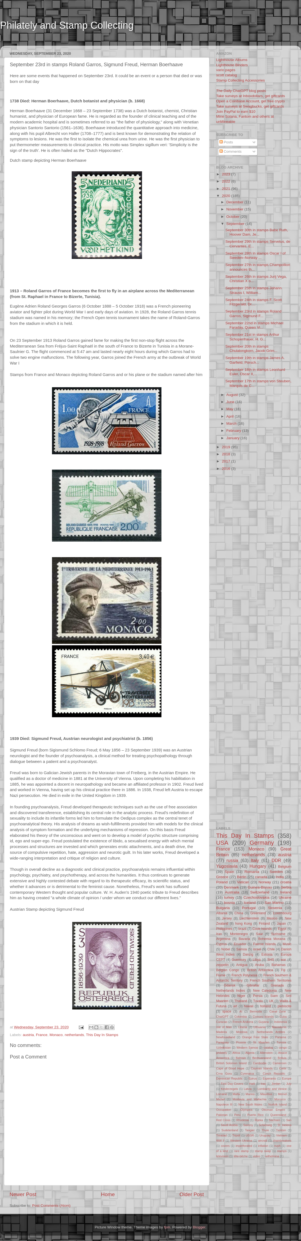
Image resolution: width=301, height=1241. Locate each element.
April (230, 416)
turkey (229, 897)
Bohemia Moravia (271, 939)
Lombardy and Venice (272, 1088)
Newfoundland (225, 1037)
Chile (271, 949)
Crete (282, 1068)
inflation (263, 1145)
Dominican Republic (229, 1078)
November (235, 209)
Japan (281, 923)
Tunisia (281, 1042)
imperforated (244, 1145)
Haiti (252, 1083)
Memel (282, 1094)
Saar (259, 934)
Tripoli (236, 1135)
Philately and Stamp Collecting (67, 25)
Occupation (223, 1109)
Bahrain (241, 1058)
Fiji (283, 970)
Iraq (263, 1083)
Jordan (275, 1083)
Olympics (246, 1109)
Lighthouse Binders (232, 65)
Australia (232, 892)
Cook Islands (262, 929)
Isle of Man (224, 1027)
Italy (255, 860)
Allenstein (266, 1052)
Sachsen (274, 1120)
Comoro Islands (263, 1016)
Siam (274, 996)
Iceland (250, 903)
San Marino (274, 903)
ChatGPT (222, 1016)
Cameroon (279, 1063)
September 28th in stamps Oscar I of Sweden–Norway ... (255, 255)
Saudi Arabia (229, 1125)
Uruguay (265, 1135)
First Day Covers (232, 1083)
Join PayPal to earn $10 (235, 111)
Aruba (259, 965)
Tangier (249, 1130)
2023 (226, 174)
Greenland (258, 913)
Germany (262, 842)
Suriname (278, 934)
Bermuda (256, 1011)
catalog (268, 1047)
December (235, 202)
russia (232, 860)
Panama (280, 1037)
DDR (276, 860)
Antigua (241, 965)
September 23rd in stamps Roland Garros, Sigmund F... (253, 313)
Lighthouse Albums (231, 60)
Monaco (56, 1035)
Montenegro (239, 934)
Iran (219, 934)
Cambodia (259, 1063)
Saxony (248, 1125)
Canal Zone (278, 1011)
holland (265, 1006)
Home (108, 1194)
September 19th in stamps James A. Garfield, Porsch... (255, 360)
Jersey (227, 918)
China (239, 913)
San (288, 1120)
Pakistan (221, 1114)
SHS (270, 960)
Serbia (286, 887)
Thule (265, 1130)
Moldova (241, 1032)
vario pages (225, 70)
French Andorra (243, 1021)
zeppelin (222, 965)
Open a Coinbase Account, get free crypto (250, 101)
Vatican (243, 882)
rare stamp (241, 1151)
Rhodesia (242, 1120)
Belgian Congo (227, 970)
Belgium (284, 866)
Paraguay (222, 1042)
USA (222, 842)
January (233, 438)
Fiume (220, 975)
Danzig (248, 954)
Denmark (231, 887)
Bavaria (244, 939)
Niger (241, 996)
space (226, 1011)
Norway (264, 882)
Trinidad (221, 1135)
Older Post (192, 1194)
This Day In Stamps (102, 1035)
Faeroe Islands (264, 944)
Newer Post (23, 1194)
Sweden (276, 872)
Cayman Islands (262, 1068)
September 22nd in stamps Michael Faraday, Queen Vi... (254, 325)
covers (225, 1145)
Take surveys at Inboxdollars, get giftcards (250, 96)
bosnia (229, 903)
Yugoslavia (227, 866)
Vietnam (281, 1135)
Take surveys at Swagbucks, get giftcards (250, 106)
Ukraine (285, 897)
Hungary (258, 866)
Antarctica (222, 1058)
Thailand (240, 1001)
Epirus (252, 1078)
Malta (236, 1094)
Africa (236, 1052)
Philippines (224, 929)
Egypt (282, 929)
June (230, 402)
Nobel (225, 949)
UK (271, 1001)
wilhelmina (272, 1156)
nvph (277, 1145)
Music (287, 944)
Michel (220, 1099)
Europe (286, 1078)
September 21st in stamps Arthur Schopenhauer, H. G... (252, 336)
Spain (229, 872)
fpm (167, 1227)
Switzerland (259, 892)
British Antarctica (260, 970)
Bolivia (282, 1058)
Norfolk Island (277, 1104)
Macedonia (279, 1027)
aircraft (262, 1140)
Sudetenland (229, 1130)
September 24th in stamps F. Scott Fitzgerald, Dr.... (253, 302)
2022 (226, 181)
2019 (226, 447)
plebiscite (284, 1006)
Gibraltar (253, 985)
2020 (226, 196)
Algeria (250, 1052)
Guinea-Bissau (260, 887)
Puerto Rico (255, 1114)
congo (283, 1047)
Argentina (223, 939)
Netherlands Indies (230, 991)
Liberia (242, 1027)
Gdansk (229, 985)
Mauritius (266, 1094)
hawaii (248, 1006)
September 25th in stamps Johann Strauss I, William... (253, 290)
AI (240, 1011)
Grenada (277, 985)
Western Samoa (247, 1047)
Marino (249, 1094)
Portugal (249, 908)
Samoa (241, 949)
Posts (226, 142)
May (230, 409)
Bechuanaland (261, 1058)
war (283, 960)
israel (257, 949)
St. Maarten (261, 1042)
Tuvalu (258, 1001)
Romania (251, 872)
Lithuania (260, 1027)
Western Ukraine (241, 1140)
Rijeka (259, 1120)
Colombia (241, 1016)
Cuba (283, 1016)
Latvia (248, 1088)
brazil (242, 929)
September (235, 224)
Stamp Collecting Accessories (240, 80)
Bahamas (278, 965)
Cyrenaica (247, 1073)
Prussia (241, 1042)
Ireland (285, 892)
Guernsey (239, 960)
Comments (230, 151)
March (232, 423)
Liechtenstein (249, 918)
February (234, 431)
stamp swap (263, 1151)
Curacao (221, 1021)
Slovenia (275, 908)
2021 (226, 189)
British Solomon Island (231, 1063)
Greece (222, 877)
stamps (282, 1151)
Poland (222, 882)
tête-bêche (241, 1156)
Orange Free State (255, 1037)
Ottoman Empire (273, 1109)
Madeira (221, 1032)
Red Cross (223, 1120)
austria (28, 1035)
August (232, 395)
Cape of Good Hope (230, 1068)
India (280, 877)
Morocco (280, 1099)
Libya (257, 960)
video (256, 1156)
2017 (226, 461)
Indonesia (280, 1021)
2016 (226, 469)
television (222, 1156)
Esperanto (269, 1078)
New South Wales (250, 1104)
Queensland (278, 1114)
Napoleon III (224, 1104)
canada (261, 877)
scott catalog (226, 75)
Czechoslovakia (257, 897)
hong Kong (243, 923)
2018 (226, 454)
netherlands (74, 1035)
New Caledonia (265, 991)
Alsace (282, 1052)
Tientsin (281, 1130)
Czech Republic (274, 1073)
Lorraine (221, 1094)
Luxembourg (282, 913)
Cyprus (221, 944)
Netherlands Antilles (271, 1032)
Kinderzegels (229, 1088)
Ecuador (240, 944)
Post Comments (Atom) (51, 1206)
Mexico (272, 918)
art (235, 1006)
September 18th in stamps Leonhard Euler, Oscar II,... (255, 372)
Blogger (199, 1227)
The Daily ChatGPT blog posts (241, 91)
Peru (237, 1114)
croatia (285, 882)
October (233, 217)
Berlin (242, 877)
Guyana (264, 1021)
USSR (250, 1135)
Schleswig (265, 1125)
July (288, 1083)
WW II (220, 1140)
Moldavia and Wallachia (249, 1099)
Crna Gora (224, 1073)
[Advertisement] (105, 42)
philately (221, 1052)
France (41, 1035)
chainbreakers (282, 1140)
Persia (257, 996)
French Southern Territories (270, 980)
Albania (221, 913)
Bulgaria (223, 908)
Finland (264, 923)
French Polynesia (244, 975)
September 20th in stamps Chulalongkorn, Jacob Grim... (251, 348)
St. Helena (284, 1125)
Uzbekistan (223, 1047)
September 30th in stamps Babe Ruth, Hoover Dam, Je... (256, 232)
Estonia (267, 954)
